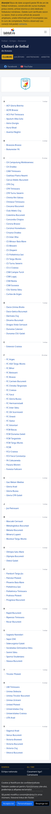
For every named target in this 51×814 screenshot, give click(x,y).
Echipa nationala (9, 771)
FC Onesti (10, 416)
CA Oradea (11, 166)
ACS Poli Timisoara (15, 114)
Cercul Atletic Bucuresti (17, 180)
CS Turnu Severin (14, 263)
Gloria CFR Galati (14, 495)
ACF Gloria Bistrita (14, 105)
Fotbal (4, 41)
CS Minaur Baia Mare (16, 241)
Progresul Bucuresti (15, 600)
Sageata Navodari (14, 634)
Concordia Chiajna (15, 219)
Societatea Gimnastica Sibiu (19, 648)
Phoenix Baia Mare (15, 582)
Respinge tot (42, 803)
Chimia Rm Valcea (14, 197)
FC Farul (10, 394)
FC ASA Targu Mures (15, 364)
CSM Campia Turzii (15, 272)
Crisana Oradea (13, 232)
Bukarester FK (13, 149)
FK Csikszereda (13, 460)
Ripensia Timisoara (15, 617)
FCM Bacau (11, 429)
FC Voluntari (12, 425)
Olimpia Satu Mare (15, 552)
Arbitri (45, 57)
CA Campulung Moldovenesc (20, 162)
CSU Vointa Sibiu (14, 289)
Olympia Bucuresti (15, 556)
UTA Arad (10, 717)
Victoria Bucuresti (14, 744)
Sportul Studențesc (15, 656)
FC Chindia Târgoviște (16, 385)
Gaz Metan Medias (15, 482)
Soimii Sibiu (11, 652)
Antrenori (32, 57)
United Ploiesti (13, 704)
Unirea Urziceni (13, 700)
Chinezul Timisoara (15, 202)
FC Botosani (12, 372)
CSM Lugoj (11, 276)
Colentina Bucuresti (15, 215)
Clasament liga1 (34, 771)
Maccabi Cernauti (14, 521)
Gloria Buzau (12, 491)
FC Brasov (11, 377)
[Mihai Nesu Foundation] (25, 83)
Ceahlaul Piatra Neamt (17, 175)
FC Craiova (11, 390)
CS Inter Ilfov (12, 237)
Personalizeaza (25, 803)
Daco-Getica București (16, 311)
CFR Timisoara (13, 188)
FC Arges (10, 359)
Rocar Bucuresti (13, 622)
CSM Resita (11, 281)
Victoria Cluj (12, 748)
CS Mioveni (11, 245)
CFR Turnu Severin (15, 193)
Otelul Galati (12, 560)
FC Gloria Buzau (13, 399)
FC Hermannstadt (14, 403)
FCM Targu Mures (14, 443)
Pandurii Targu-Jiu (14, 573)
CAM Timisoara (13, 171)
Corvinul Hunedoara (15, 228)
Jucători (19, 57)
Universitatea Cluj (14, 709)
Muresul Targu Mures (16, 539)
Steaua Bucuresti (14, 661)
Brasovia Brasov (13, 145)
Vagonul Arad (12, 730)
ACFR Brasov (12, 110)
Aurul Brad (11, 127)
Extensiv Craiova (14, 346)
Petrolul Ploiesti (13, 578)
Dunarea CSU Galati (15, 333)
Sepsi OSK (11, 639)
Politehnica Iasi (13, 587)
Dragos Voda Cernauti (16, 324)
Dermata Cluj (12, 316)
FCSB (8, 447)
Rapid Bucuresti (13, 613)
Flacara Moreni (13, 464)
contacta (23, 24)
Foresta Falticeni (14, 469)
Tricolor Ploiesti (13, 674)
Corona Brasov (13, 224)
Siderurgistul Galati (15, 643)
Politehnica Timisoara (16, 591)
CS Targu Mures (13, 259)
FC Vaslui (10, 421)
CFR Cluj (10, 184)
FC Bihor (10, 368)
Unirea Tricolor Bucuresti (18, 695)
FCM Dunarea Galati (15, 434)
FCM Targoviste (13, 438)
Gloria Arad (11, 486)
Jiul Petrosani (12, 508)
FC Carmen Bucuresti (16, 381)
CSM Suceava (12, 285)
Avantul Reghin (13, 132)
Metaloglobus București (17, 525)
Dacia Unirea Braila (15, 307)
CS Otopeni (11, 250)
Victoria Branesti (14, 739)
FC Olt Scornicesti (14, 412)
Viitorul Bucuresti (14, 752)
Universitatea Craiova (16, 713)
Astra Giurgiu (12, 123)
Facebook (10, 66)
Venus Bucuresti (14, 735)
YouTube (27, 66)
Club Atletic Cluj (13, 210)
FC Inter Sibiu (12, 407)
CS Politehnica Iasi (15, 254)
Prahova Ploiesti (14, 595)
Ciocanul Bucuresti (15, 206)
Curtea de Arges (14, 294)
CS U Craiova (12, 267)
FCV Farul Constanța (15, 456)
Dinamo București (14, 320)
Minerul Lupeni (13, 534)
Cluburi (7, 57)
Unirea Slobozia (13, 691)
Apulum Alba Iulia (14, 119)
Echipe (13, 41)
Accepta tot (8, 803)
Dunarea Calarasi (14, 329)
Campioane (32, 774)
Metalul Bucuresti (14, 530)
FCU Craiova (12, 451)
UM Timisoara (12, 687)
